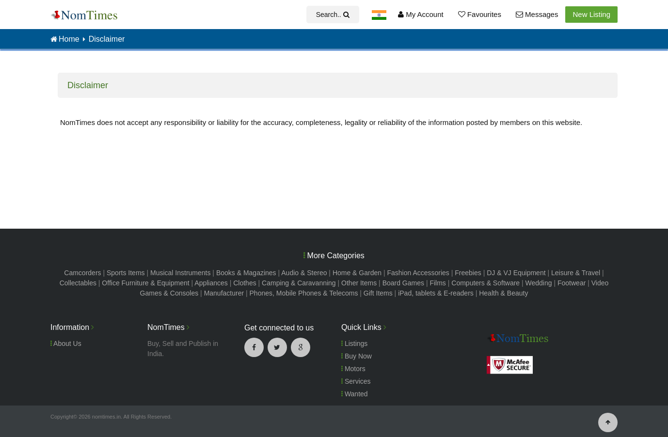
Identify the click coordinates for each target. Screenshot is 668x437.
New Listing (591, 14)
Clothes (244, 283)
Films (437, 283)
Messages (537, 14)
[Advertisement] (334, 181)
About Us (65, 343)
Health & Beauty (503, 293)
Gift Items (378, 293)
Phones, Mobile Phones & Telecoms (304, 293)
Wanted (354, 394)
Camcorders (82, 273)
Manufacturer (224, 293)
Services (356, 381)
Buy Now (356, 356)
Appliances (211, 283)
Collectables (78, 283)
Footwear (571, 283)
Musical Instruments (180, 273)
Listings (354, 343)
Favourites (479, 14)
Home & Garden (357, 273)
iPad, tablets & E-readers (436, 293)
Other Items (359, 283)
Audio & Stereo (304, 273)
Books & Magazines (246, 273)
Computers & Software (485, 283)
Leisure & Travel (575, 273)
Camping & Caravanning (299, 283)
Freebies (468, 273)
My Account (421, 14)
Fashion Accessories (418, 273)
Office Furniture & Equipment (145, 283)
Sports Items (126, 273)
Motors (353, 369)
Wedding (538, 283)
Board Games (403, 283)
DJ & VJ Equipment (516, 273)
